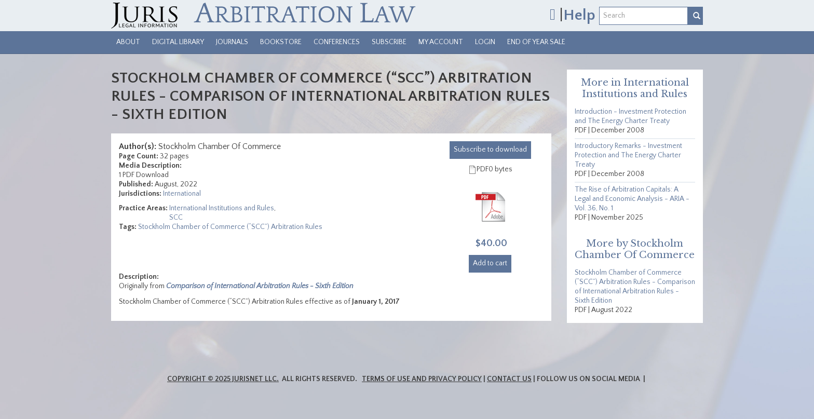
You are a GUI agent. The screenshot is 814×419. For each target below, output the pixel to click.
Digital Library (178, 42)
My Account (440, 42)
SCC (176, 217)
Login (485, 42)
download (490, 149)
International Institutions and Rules (221, 208)
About (128, 42)
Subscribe (389, 42)
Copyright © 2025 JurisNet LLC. (223, 379)
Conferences (337, 42)
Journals (232, 42)
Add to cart (490, 263)
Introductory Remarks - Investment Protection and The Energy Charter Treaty (628, 155)
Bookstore (281, 42)
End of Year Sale (536, 42)
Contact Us (509, 379)
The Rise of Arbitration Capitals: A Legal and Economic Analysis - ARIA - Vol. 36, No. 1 (632, 198)
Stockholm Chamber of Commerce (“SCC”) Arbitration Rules (230, 227)
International (182, 194)
